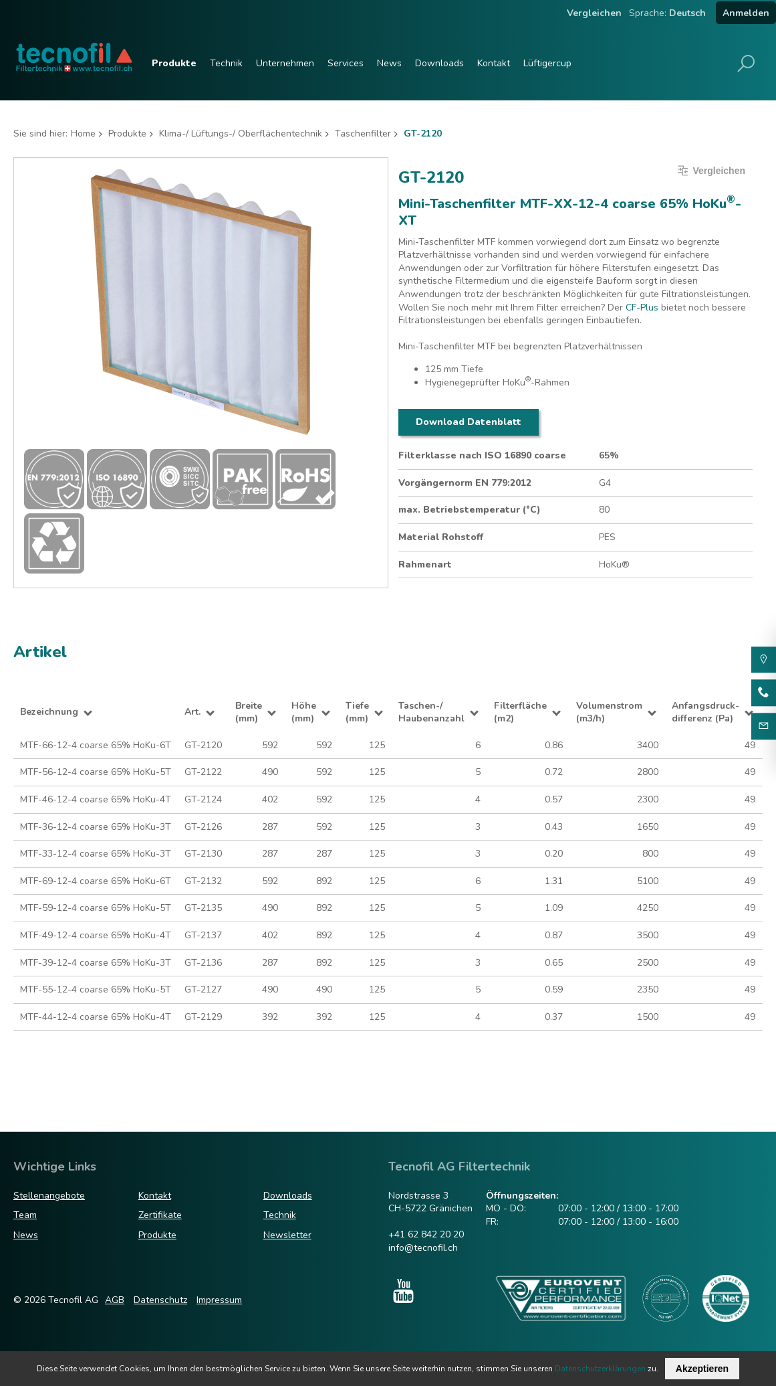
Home (83, 133)
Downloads (439, 63)
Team (25, 1215)
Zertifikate (160, 1215)
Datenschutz (160, 1300)
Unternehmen (285, 63)
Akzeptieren (702, 1368)
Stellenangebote (49, 1195)
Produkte (174, 63)
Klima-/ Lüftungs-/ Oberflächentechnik (240, 133)
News (389, 63)
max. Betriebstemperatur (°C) (469, 509)
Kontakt (493, 63)
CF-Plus (642, 307)
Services (346, 63)
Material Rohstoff (440, 537)
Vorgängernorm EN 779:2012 (464, 483)
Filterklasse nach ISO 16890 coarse (482, 455)
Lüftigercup (547, 63)
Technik (226, 63)
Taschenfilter (363, 133)
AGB (114, 1300)
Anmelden (746, 13)
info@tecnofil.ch (423, 1247)
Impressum (219, 1300)
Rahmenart (425, 564)
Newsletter (287, 1235)
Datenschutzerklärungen (600, 1368)
